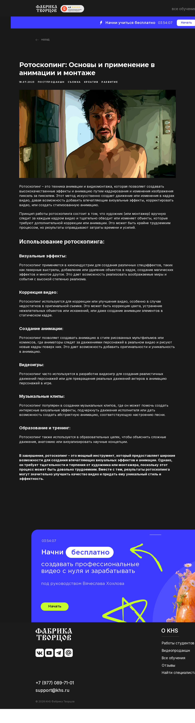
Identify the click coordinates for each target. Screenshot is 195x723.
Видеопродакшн (176, 665)
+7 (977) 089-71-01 (55, 696)
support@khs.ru (52, 704)
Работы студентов (178, 657)
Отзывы (168, 679)
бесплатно (90, 567)
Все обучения (173, 672)
